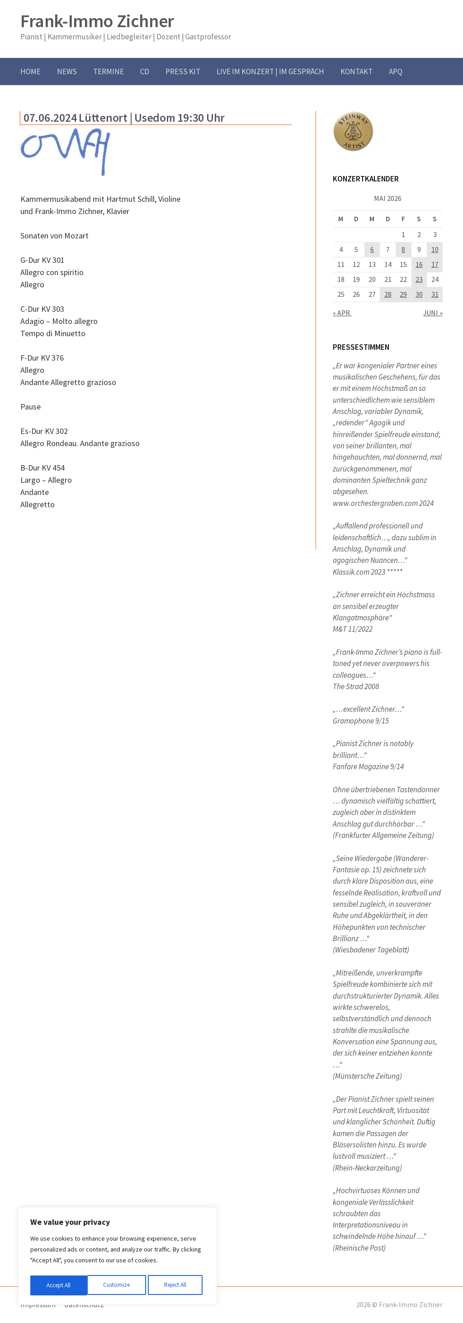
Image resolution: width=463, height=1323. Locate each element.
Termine (108, 71)
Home (30, 71)
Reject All (118, 1285)
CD (144, 71)
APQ (395, 71)
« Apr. (342, 313)
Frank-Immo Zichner (97, 21)
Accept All (176, 1285)
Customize (59, 1285)
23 (419, 279)
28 (388, 294)
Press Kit (182, 71)
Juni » (433, 313)
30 (419, 294)
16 (419, 264)
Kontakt (356, 71)
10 (435, 249)
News (67, 71)
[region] (117, 1257)
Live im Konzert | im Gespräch (270, 71)
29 (403, 294)
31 (435, 294)
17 (435, 264)
